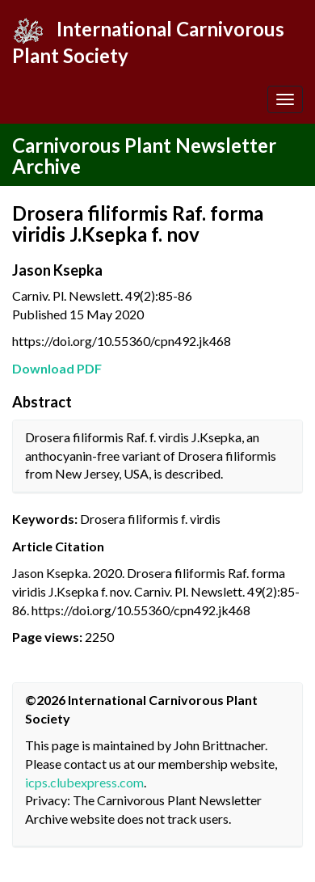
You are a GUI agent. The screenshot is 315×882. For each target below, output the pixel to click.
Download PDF (57, 368)
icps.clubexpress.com (84, 782)
